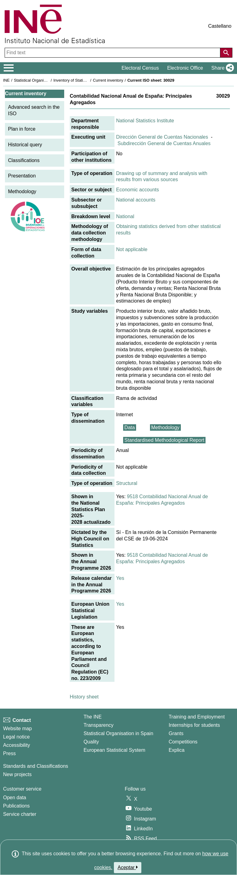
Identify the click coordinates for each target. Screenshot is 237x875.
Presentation (22, 175)
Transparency (99, 725)
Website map (17, 728)
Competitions (182, 741)
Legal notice (16, 736)
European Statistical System (114, 750)
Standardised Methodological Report (164, 440)
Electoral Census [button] (140, 68)
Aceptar (128, 867)
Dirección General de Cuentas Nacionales (162, 137)
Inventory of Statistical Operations (82, 80)
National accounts (135, 199)
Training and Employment (196, 716)
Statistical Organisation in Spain (42, 80)
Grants (175, 733)
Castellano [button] (219, 26)
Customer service (22, 789)
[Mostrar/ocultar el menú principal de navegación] (9, 68)
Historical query (25, 144)
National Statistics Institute (145, 120)
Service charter (19, 814)
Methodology (22, 191)
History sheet (84, 696)
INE (6, 80)
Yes (120, 578)
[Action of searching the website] (226, 53)
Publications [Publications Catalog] (16, 805)
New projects (17, 774)
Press (9, 753)
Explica (176, 750)
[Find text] (113, 53)
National (125, 216)
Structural (126, 483)
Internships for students (194, 725)
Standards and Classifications (35, 766)
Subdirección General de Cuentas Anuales (164, 143)
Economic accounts (137, 189)
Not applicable (131, 249)
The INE (93, 716)
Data (129, 427)
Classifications (24, 160)
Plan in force (21, 129)
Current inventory (108, 80)
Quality (91, 741)
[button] (221, 68)
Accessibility (16, 745)
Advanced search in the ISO (34, 110)
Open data (14, 797)
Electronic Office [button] (185, 68)
